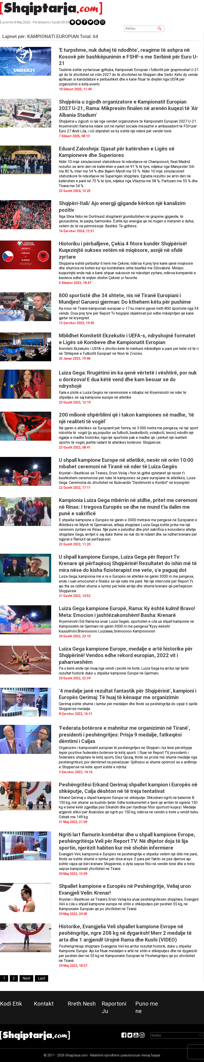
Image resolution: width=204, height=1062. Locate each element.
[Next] (26, 978)
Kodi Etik (11, 1003)
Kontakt (44, 1003)
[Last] (41, 978)
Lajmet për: (50, 36)
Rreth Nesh (82, 1003)
